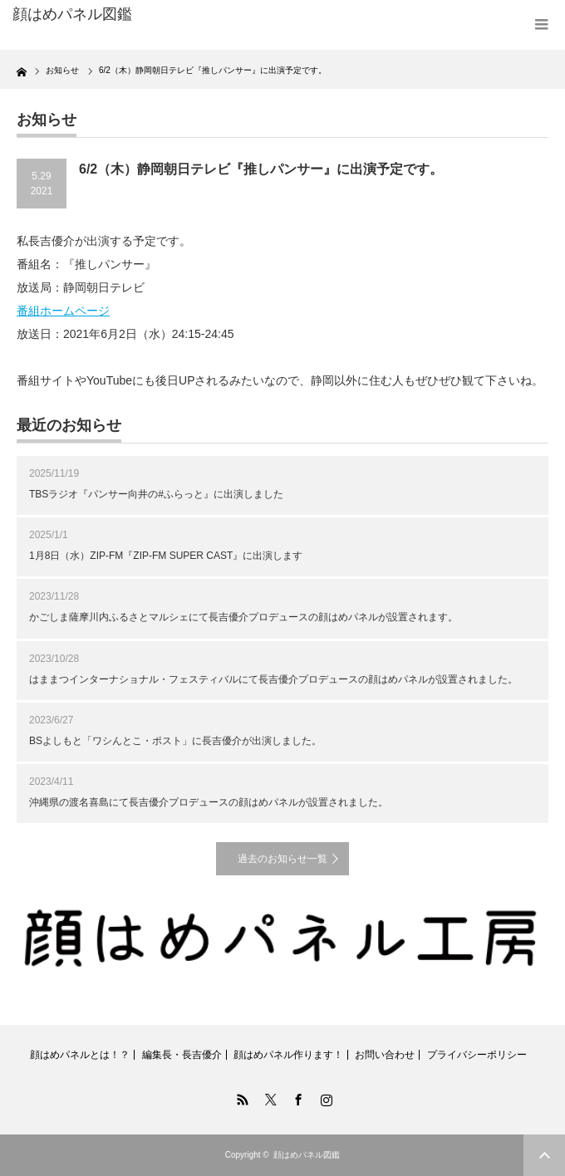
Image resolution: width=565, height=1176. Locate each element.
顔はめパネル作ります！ (288, 1055)
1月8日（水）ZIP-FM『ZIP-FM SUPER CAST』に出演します (165, 555)
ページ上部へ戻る (544, 1155)
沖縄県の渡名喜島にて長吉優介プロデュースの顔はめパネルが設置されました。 (208, 802)
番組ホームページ (63, 310)
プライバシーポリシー (477, 1055)
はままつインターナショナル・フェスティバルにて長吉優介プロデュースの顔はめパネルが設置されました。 (273, 679)
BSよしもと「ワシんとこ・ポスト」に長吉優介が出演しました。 (175, 741)
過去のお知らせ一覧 (282, 859)
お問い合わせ (385, 1055)
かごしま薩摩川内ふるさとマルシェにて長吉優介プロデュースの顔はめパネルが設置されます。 (243, 617)
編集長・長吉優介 (182, 1055)
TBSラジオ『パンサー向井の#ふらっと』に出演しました (156, 494)
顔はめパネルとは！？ (80, 1055)
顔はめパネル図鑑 (72, 14)
